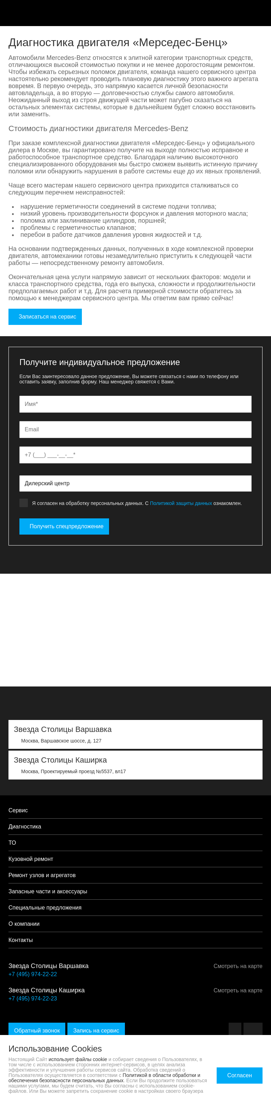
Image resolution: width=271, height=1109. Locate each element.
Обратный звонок (37, 1031)
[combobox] (135, 483)
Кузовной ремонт (30, 859)
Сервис (18, 810)
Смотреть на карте (236, 966)
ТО (12, 843)
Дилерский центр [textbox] (47, 483)
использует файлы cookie (78, 1059)
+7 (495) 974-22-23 (32, 999)
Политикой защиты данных (181, 503)
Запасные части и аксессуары (47, 891)
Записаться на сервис (45, 317)
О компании (24, 924)
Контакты (20, 940)
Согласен (239, 1075)
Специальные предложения (45, 908)
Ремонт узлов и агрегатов (42, 875)
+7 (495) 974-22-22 (32, 974)
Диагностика (24, 827)
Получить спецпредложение (64, 526)
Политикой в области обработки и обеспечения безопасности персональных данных (104, 1077)
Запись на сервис (96, 1031)
